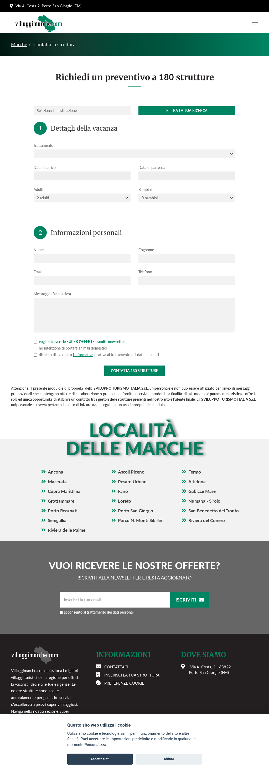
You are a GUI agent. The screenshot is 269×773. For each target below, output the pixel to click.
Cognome (146, 250)
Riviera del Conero (206, 520)
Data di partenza (151, 167)
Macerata (57, 481)
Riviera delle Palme (66, 530)
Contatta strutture (134, 370)
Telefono (145, 272)
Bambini (145, 189)
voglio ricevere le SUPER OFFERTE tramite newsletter (79, 341)
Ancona (55, 472)
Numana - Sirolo (204, 501)
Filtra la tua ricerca (187, 110)
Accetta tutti (100, 759)
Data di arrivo (45, 167)
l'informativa (83, 354)
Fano (123, 491)
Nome (39, 250)
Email (38, 272)
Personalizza (95, 745)
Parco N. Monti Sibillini (140, 520)
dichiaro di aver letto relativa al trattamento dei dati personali (96, 354)
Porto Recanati (62, 510)
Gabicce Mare (202, 491)
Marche (19, 44)
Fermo (194, 472)
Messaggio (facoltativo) (52, 294)
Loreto (124, 501)
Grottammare (61, 501)
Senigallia (57, 520)
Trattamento (43, 145)
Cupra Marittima (64, 491)
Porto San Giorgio (135, 510)
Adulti (38, 189)
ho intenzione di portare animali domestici (70, 348)
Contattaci (116, 666)
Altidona (197, 481)
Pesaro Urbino (132, 481)
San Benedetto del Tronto (213, 510)
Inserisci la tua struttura (131, 675)
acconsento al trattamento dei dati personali (99, 612)
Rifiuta (169, 759)
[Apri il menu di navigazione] (254, 22)
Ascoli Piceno (131, 472)
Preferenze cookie (124, 683)
